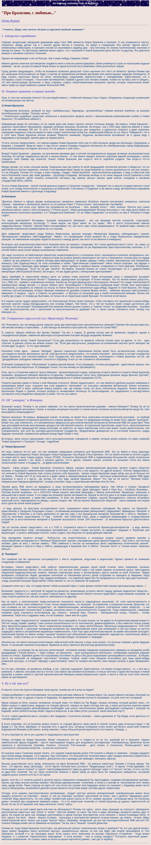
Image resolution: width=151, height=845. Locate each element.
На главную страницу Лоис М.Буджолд (75, 3)
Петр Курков (10, 20)
